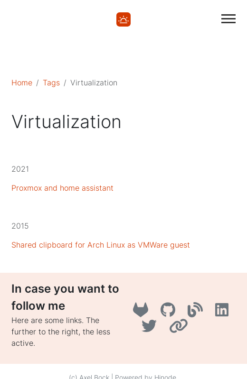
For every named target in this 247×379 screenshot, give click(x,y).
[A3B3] (197, 312)
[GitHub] (170, 312)
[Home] (123, 18)
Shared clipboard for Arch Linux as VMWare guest (100, 245)
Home (21, 82)
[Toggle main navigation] (228, 18)
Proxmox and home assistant (62, 188)
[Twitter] (151, 328)
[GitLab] (143, 312)
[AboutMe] (179, 328)
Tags (51, 82)
